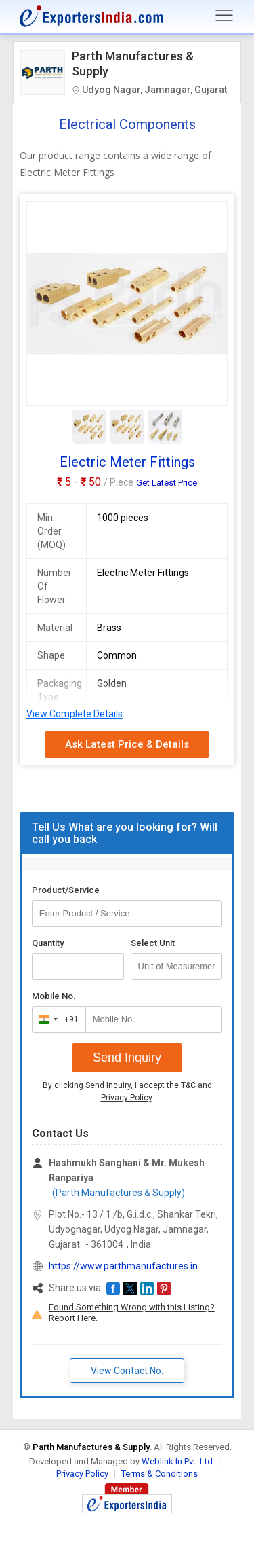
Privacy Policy (126, 1097)
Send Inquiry (127, 1057)
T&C (188, 1085)
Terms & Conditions (159, 1473)
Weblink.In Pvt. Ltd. (178, 1461)
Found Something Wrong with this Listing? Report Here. (132, 1312)
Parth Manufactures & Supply (133, 63)
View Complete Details (74, 713)
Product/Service (66, 890)
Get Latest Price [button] (166, 482)
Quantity (48, 943)
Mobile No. (54, 996)
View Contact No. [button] (127, 1370)
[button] (113, 1288)
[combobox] (56, 1019)
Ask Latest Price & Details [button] (127, 744)
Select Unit (153, 943)
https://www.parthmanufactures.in (123, 1266)
